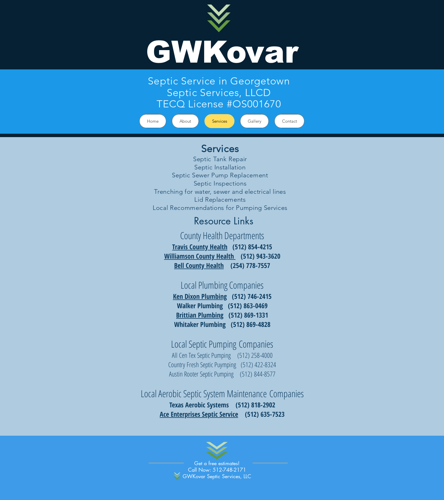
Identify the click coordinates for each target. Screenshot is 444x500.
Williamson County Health (199, 256)
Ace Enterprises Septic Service (199, 414)
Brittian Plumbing (199, 315)
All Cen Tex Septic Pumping (201, 355)
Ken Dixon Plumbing (200, 296)
